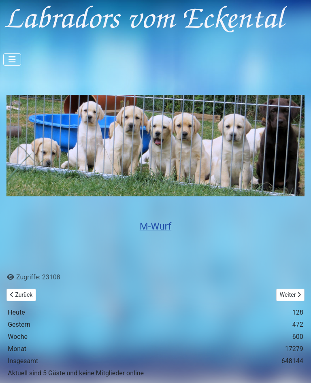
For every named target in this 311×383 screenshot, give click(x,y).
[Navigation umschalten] (12, 59)
